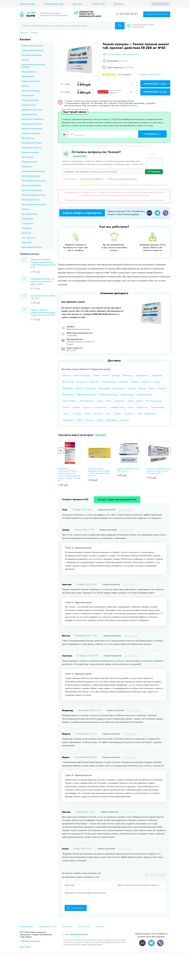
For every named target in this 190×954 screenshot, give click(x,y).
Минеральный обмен (32, 142)
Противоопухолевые (32, 190)
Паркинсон (27, 166)
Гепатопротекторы (31, 90)
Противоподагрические (33, 195)
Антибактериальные (32, 55)
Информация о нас (53, 4)
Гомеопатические (30, 100)
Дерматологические (32, 109)
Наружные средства (31, 147)
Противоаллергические (33, 171)
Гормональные (29, 105)
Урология (26, 233)
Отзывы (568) (98, 4)
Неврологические (30, 152)
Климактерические (31, 133)
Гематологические (30, 81)
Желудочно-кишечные (32, 119)
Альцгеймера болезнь (33, 50)
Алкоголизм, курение (32, 45)
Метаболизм (28, 138)
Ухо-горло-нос (29, 237)
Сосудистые (27, 223)
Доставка (77, 4)
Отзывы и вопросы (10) (149, 74)
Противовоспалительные (34, 180)
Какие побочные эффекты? (92, 179)
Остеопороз (28, 157)
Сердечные (27, 218)
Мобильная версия (31, 941)
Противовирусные (31, 176)
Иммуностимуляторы (32, 128)
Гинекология (28, 95)
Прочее (34, 32)
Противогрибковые (31, 185)
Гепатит (25, 86)
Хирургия (26, 242)
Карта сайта (25, 947)
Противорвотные (30, 199)
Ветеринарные (29, 71)
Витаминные (28, 76)
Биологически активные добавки (33, 65)
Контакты (118, 4)
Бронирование (27, 4)
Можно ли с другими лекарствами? (122, 179)
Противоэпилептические (34, 204)
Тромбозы (27, 228)
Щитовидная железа (32, 247)
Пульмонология (29, 214)
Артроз (25, 59)
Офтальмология (29, 161)
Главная (23, 32)
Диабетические (29, 114)
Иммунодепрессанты (32, 123)
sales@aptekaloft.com (79, 934)
